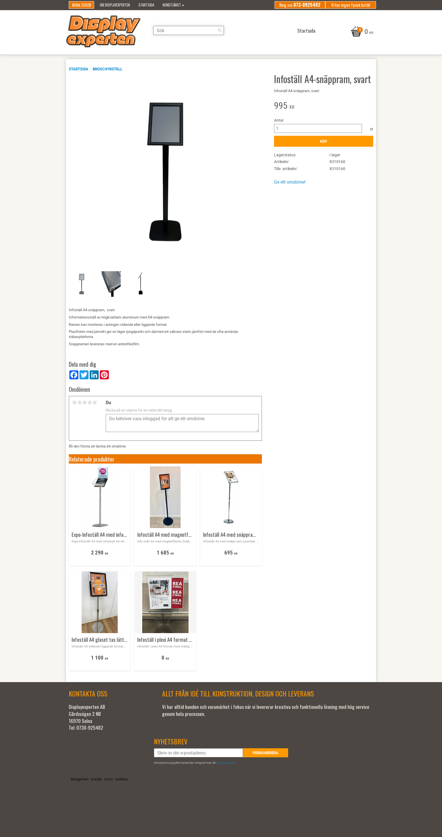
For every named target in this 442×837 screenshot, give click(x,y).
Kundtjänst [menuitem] (172, 5)
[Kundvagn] (361, 32)
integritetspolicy (225, 763)
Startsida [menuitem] (146, 5)
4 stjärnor (89, 402)
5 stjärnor (94, 402)
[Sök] (219, 30)
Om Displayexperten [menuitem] (115, 5)
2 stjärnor (79, 402)
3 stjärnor (84, 402)
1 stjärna (74, 402)
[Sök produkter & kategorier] (188, 30)
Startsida (78, 69)
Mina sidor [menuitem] (81, 5)
